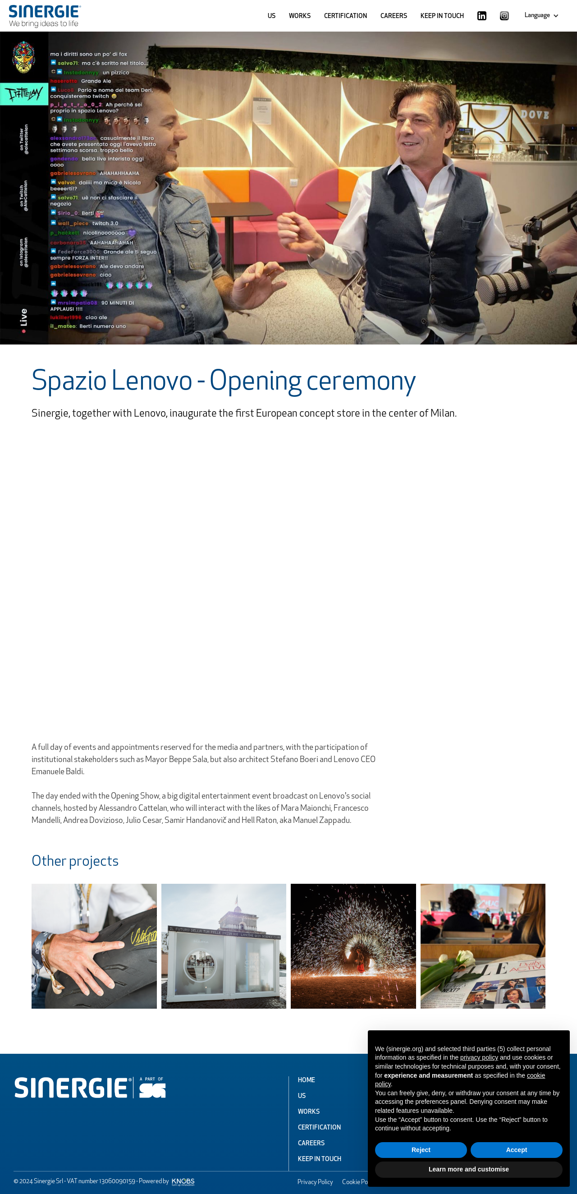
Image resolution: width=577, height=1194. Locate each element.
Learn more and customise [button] (469, 1169)
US (271, 16)
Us (302, 1096)
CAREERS (393, 16)
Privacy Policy (315, 1182)
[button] (542, 15)
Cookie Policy (359, 1182)
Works (309, 1112)
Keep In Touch (319, 1159)
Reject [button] (421, 1149)
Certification (319, 1128)
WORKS (300, 16)
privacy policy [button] (479, 1057)
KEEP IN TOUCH (442, 16)
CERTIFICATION (345, 16)
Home (306, 1080)
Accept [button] (516, 1149)
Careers (311, 1143)
